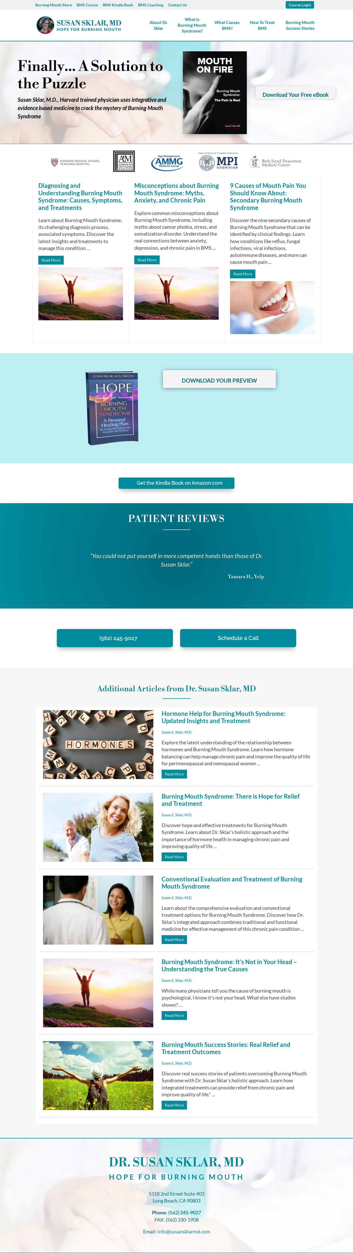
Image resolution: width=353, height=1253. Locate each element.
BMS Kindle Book (118, 5)
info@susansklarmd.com (183, 1223)
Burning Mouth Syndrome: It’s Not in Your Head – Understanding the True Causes (201, 965)
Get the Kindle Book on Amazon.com (180, 483)
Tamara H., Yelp (246, 577)
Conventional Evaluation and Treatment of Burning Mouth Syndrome (232, 882)
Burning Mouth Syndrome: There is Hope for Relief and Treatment (231, 800)
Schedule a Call (238, 638)
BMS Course (87, 5)
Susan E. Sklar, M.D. (177, 732)
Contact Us (177, 5)
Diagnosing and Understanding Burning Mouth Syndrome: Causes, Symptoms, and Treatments (80, 196)
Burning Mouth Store (53, 5)
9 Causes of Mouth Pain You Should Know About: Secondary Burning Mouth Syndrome (268, 196)
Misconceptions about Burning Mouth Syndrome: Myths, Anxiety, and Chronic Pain (176, 193)
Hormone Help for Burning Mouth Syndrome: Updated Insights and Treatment (223, 717)
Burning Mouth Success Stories (300, 25)
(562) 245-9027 (118, 638)
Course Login (300, 4)
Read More (51, 260)
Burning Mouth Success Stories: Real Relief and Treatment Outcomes (226, 1039)
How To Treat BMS (262, 25)
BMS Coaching (150, 5)
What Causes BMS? (227, 25)
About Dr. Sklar (158, 25)
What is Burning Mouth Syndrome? (192, 25)
